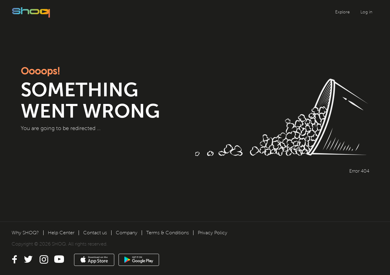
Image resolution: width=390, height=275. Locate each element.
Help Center (61, 232)
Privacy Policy (212, 232)
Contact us (95, 232)
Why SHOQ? (25, 232)
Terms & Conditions (167, 232)
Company (126, 232)
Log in (366, 12)
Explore (342, 12)
